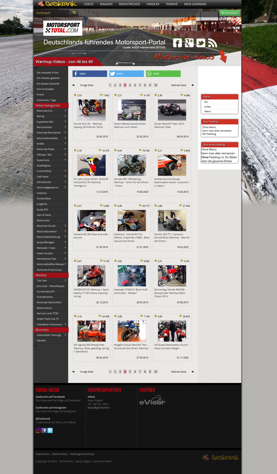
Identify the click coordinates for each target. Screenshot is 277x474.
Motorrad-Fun (50, 110)
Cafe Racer (50, 176)
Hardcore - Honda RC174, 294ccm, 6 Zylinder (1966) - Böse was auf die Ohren (131, 238)
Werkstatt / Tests (50, 247)
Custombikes (50, 171)
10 (155, 85)
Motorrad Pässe (50, 149)
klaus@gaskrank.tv (99, 407)
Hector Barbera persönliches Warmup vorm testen (129, 125)
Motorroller (43, 220)
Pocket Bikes (44, 198)
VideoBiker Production (50, 324)
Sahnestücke (50, 182)
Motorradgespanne (50, 187)
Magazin (106, 4)
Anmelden (230, 13)
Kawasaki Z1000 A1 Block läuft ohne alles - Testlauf (131, 291)
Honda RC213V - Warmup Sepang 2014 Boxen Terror (88, 125)
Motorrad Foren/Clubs (49, 269)
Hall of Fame (44, 215)
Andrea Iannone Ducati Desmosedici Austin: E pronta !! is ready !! (171, 182)
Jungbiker (42, 203)
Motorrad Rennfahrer (50, 132)
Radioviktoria (44, 307)
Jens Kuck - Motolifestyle (50, 286)
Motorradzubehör (50, 231)
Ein (206, 101)
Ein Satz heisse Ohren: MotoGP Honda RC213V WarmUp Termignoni (91, 182)
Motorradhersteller (50, 138)
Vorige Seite (86, 85)
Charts (40, 94)
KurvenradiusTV (46, 291)
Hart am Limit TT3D (47, 313)
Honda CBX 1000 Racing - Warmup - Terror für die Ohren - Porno (131, 182)
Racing (50, 116)
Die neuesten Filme (47, 72)
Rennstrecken (129, 4)
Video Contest (50, 253)
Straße (50, 143)
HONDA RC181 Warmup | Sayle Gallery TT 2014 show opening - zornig (91, 293)
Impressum (42, 454)
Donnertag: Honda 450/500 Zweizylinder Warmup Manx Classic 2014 (169, 293)
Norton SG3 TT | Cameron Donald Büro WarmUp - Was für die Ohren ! (172, 238)
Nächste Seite (178, 85)
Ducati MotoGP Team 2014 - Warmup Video (169, 125)
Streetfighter (44, 165)
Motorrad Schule (50, 226)
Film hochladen (45, 89)
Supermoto (50, 160)
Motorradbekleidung (50, 236)
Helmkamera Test (50, 259)
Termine (172, 4)
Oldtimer (42, 193)
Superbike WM (50, 121)
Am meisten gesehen (48, 78)
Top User (50, 280)
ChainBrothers (45, 296)
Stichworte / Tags (46, 100)
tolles (208, 106)
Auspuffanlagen (50, 242)
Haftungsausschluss (82, 454)
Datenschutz (59, 454)
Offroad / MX (50, 154)
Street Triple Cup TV (48, 318)
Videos (88, 4)
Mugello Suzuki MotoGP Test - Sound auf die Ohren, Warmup (131, 346)
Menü (208, 111)
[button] (89, 73)
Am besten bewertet (48, 83)
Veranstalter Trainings (50, 335)
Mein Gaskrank (195, 4)
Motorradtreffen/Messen (50, 264)
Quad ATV (42, 209)
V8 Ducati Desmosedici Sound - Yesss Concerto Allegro (171, 346)
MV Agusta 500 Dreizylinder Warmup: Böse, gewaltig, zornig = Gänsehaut (91, 348)
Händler (153, 4)
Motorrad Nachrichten (49, 302)
